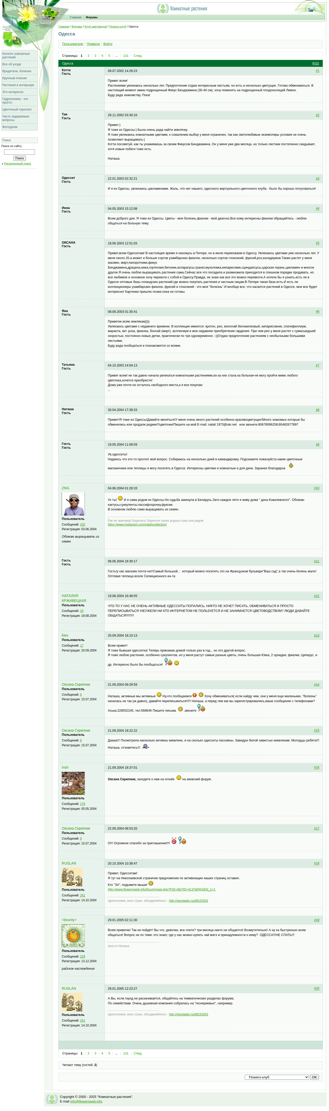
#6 (317, 312)
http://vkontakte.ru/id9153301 (188, 901)
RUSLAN (69, 863)
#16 (316, 767)
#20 (316, 988)
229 (82, 956)
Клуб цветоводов (96, 26)
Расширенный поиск (17, 163)
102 (82, 524)
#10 (316, 488)
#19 (316, 920)
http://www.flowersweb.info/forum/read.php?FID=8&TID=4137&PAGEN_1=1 (161, 889)
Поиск (6, 140)
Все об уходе (11, 64)
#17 (316, 828)
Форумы (92, 17)
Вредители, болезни (16, 71)
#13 (316, 635)
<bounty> (69, 920)
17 (82, 645)
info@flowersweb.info (86, 1101)
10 (82, 611)
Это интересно (12, 92)
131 (126, 56)
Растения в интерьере (18, 85)
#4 (317, 208)
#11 (316, 561)
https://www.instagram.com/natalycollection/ (137, 524)
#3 (317, 178)
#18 (316, 863)
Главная (75, 17)
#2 (317, 115)
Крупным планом (14, 78)
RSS (315, 63)
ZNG (65, 488)
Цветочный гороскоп (16, 109)
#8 (317, 410)
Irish (65, 767)
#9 (317, 444)
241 (82, 895)
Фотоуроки (9, 127)
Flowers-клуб (117, 26)
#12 (316, 596)
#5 (317, 243)
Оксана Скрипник (76, 684)
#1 (317, 71)
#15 (316, 730)
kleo (65, 635)
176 (82, 804)
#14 (316, 684)
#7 (317, 365)
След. (138, 56)
